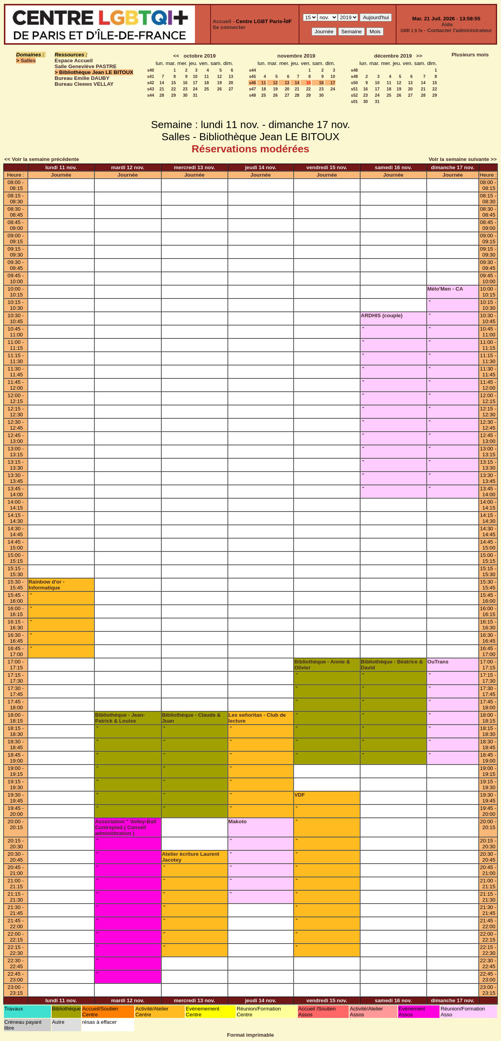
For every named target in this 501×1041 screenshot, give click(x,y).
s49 (354, 76)
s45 (252, 76)
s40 (150, 70)
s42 (150, 82)
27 (231, 89)
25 (206, 89)
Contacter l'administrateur (459, 30)
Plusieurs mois (470, 55)
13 (231, 76)
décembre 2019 (393, 56)
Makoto (238, 821)
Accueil (222, 21)
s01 (354, 101)
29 (173, 95)
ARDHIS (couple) (382, 315)
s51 (354, 89)
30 (185, 95)
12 (219, 76)
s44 (150, 95)
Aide (447, 24)
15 (173, 82)
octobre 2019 (200, 56)
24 (195, 89)
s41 (150, 76)
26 (219, 89)
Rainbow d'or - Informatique (47, 585)
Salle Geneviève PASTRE (86, 66)
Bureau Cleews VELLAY (84, 84)
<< (176, 56)
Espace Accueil (74, 60)
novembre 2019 (296, 56)
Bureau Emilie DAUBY (82, 78)
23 (185, 89)
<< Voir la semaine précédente (41, 159)
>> (419, 56)
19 (219, 82)
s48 (252, 95)
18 (206, 82)
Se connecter (229, 27)
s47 (252, 89)
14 (161, 82)
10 (195, 76)
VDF (299, 795)
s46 (252, 82)
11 (206, 76)
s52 (354, 95)
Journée (61, 175)
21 (161, 89)
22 (173, 89)
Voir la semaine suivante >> (463, 159)
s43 (150, 89)
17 (195, 82)
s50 (354, 82)
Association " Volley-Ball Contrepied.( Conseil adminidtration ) (125, 827)
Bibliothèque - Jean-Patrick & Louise (120, 718)
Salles (28, 60)
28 (161, 95)
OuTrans (438, 662)
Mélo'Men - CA (445, 289)
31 (195, 95)
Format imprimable (250, 1035)
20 (231, 82)
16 (185, 82)
